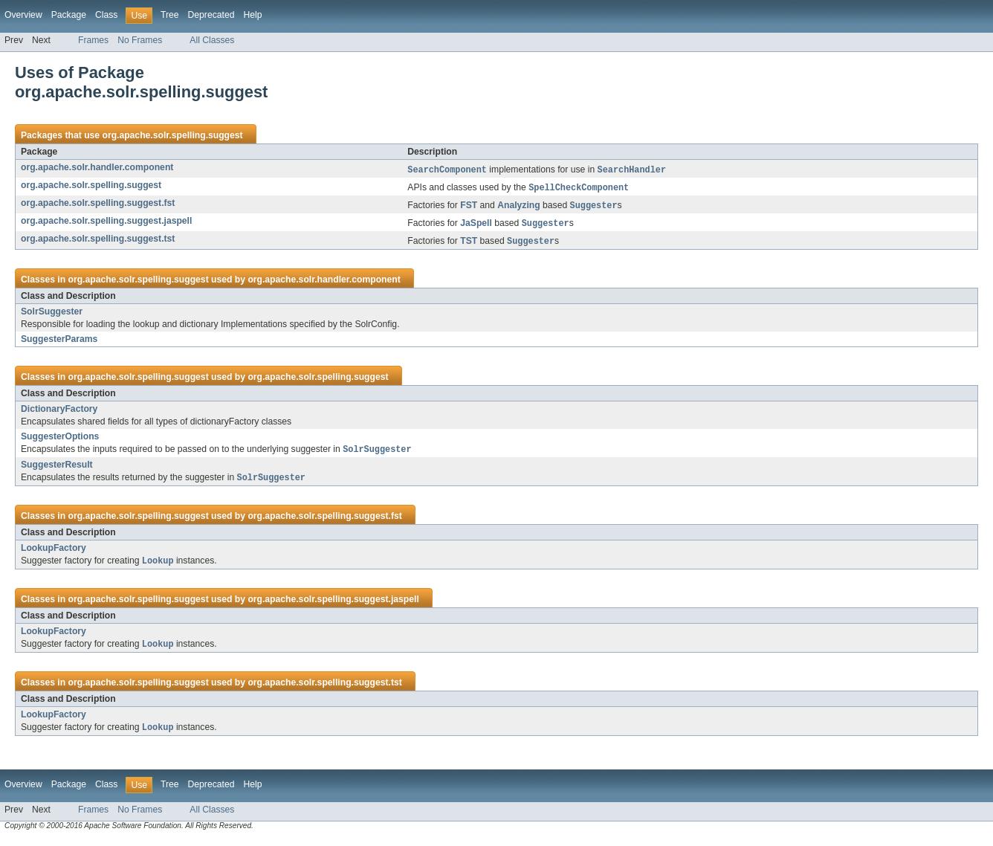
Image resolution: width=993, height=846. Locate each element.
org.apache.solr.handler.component (97, 167)
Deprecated (211, 15)
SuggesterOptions (60, 440)
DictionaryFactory (59, 412)
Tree (170, 15)
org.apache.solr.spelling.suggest (172, 135)
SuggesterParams (59, 343)
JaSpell (476, 227)
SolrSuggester (52, 315)
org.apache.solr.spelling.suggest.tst (98, 241)
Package (68, 15)
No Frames (139, 40)
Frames (93, 40)
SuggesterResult (57, 469)
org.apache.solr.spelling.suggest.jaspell (106, 223)
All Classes (212, 40)
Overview (23, 15)
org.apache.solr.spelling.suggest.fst (98, 204)
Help (252, 15)
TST (468, 245)
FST (468, 208)
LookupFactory (53, 553)
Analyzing (518, 208)
